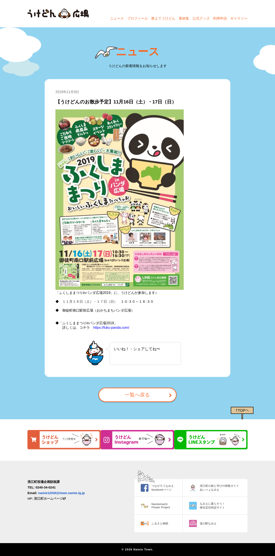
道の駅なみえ (206, 523)
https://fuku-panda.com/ (111, 327)
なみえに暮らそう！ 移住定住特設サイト (210, 505)
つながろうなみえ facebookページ (159, 487)
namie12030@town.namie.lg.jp (61, 493)
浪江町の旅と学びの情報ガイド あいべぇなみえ (218, 487)
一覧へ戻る (137, 395)
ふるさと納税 (156, 523)
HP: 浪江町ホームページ (47, 498)
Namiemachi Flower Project (156, 505)
